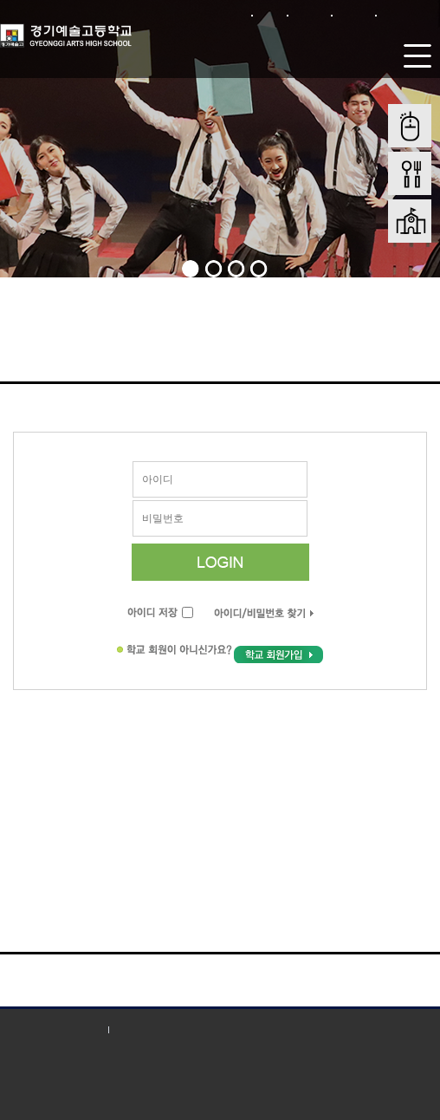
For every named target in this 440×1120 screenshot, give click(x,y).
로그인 (269, 15)
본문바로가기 (406, 15)
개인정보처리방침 (52, 1029)
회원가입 (310, 15)
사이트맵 (354, 15)
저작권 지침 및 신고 (168, 1029)
